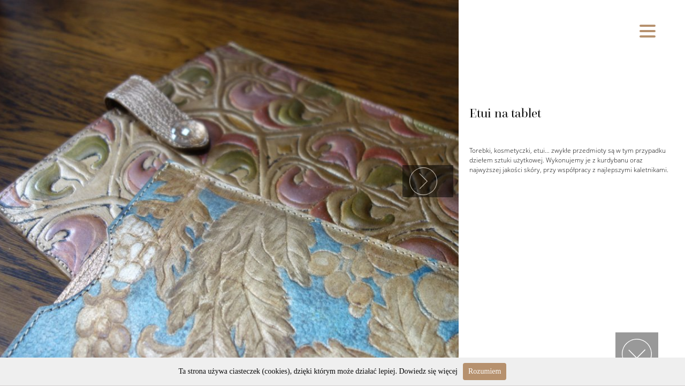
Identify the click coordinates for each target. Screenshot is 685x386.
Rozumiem (484, 371)
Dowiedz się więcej (428, 371)
